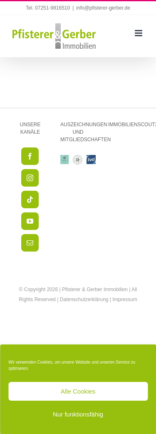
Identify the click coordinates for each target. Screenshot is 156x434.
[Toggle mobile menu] (139, 33)
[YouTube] (30, 221)
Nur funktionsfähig (78, 414)
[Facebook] (30, 156)
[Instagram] (30, 178)
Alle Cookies (78, 391)
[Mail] (30, 243)
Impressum (124, 299)
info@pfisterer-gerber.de (103, 8)
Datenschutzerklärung (84, 299)
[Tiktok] (30, 199)
